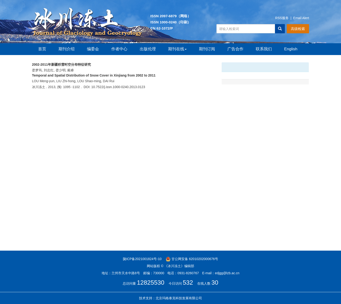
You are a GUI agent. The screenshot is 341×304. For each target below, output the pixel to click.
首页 (42, 49)
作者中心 (119, 49)
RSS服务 (282, 18)
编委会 (93, 49)
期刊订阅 (207, 49)
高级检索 (298, 29)
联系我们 (264, 49)
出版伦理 (148, 49)
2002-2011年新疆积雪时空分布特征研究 (61, 64)
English (290, 49)
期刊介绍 (66, 49)
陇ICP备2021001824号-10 (142, 259)
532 (188, 282)
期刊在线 (177, 49)
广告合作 (235, 49)
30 (214, 282)
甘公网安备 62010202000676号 (192, 259)
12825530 (150, 282)
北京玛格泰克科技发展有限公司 (179, 298)
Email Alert (301, 18)
